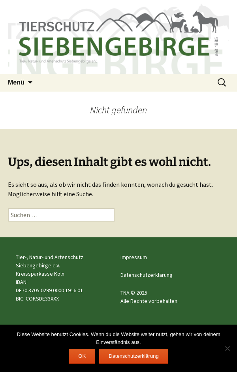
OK (82, 356)
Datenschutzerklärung (146, 274)
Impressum (133, 257)
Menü (16, 82)
